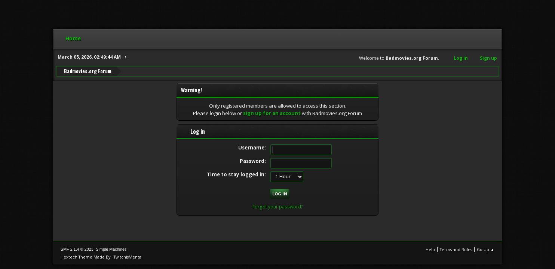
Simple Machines (111, 249)
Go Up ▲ (485, 249)
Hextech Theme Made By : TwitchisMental (101, 257)
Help (430, 249)
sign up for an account (272, 113)
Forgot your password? (277, 207)
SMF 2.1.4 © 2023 (77, 249)
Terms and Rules (456, 249)
